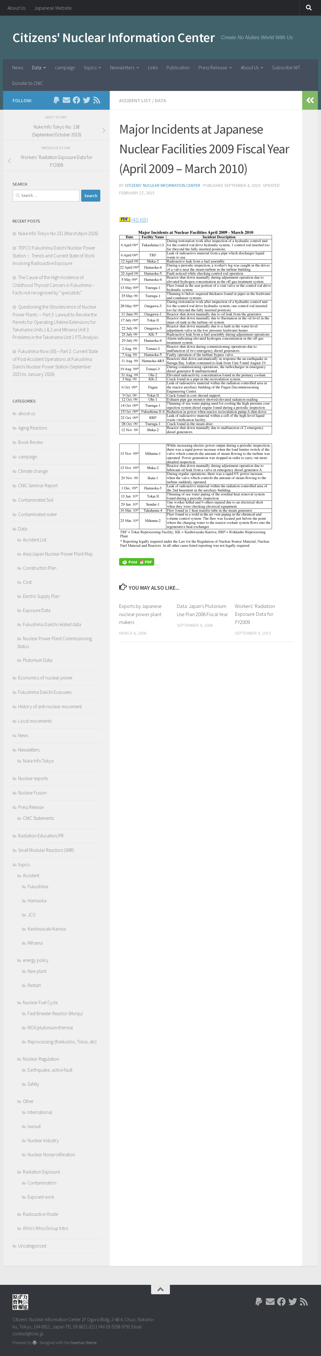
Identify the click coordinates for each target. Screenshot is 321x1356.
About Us (16, 8)
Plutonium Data (37, 660)
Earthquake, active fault (50, 1070)
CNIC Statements (38, 818)
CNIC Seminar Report (38, 485)
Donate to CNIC (27, 83)
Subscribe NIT (286, 67)
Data (36, 67)
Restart (34, 985)
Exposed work (41, 1197)
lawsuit (34, 1126)
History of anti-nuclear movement (50, 707)
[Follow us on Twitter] (86, 100)
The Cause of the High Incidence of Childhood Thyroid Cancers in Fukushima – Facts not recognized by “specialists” (53, 285)
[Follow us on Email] (66, 100)
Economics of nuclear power (45, 678)
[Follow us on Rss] (96, 100)
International (40, 1112)
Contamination (42, 1183)
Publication (178, 67)
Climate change (33, 471)
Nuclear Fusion (32, 793)
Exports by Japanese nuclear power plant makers (141, 614)
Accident (31, 875)
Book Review (30, 442)
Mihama (35, 943)
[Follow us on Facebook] (76, 100)
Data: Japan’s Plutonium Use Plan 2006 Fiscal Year (202, 614)
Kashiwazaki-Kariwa (47, 929)
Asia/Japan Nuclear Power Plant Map (58, 554)
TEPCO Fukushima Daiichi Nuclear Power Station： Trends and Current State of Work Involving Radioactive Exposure (54, 255)
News (17, 67)
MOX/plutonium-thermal (50, 1028)
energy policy (36, 960)
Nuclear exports (33, 778)
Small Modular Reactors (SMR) (46, 850)
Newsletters (122, 67)
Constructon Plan (39, 568)
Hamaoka (37, 901)
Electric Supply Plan (41, 596)
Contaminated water (37, 514)
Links (153, 67)
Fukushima (38, 886)
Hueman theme (84, 1342)
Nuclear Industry (43, 1140)
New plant (37, 971)
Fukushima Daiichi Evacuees (44, 692)
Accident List (135, 100)
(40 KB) (139, 219)
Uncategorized (32, 1246)
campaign (65, 67)
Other (28, 1101)
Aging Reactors (32, 428)
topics (90, 67)
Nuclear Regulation (41, 1059)
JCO (32, 915)
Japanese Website (53, 8)
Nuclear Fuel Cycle (40, 1002)
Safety (33, 1084)
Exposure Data (36, 610)
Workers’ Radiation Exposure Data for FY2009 (255, 614)
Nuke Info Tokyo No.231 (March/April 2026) (58, 233)
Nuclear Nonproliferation (51, 1155)
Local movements (35, 721)
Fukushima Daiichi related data (52, 624)
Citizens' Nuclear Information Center (114, 37)
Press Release (212, 67)
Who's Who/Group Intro (45, 1228)
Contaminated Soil (35, 500)
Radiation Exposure (41, 1172)
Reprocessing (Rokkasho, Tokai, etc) (62, 1042)
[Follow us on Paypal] (56, 100)
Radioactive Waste (40, 1214)
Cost (27, 582)
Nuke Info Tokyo (38, 761)
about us (26, 413)
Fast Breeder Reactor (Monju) (55, 1013)
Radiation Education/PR (41, 836)
